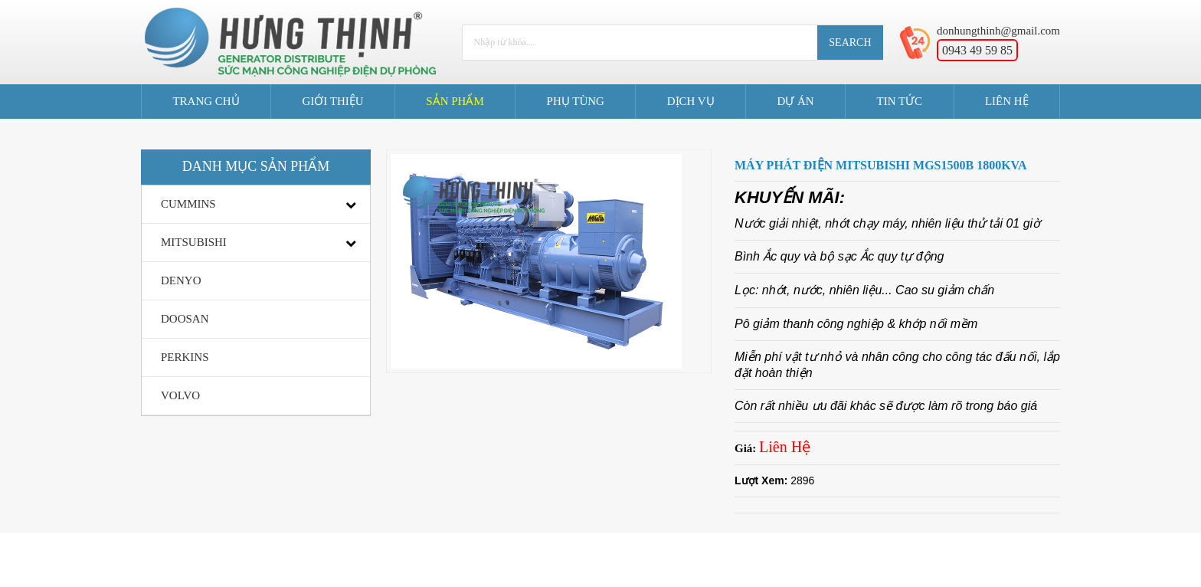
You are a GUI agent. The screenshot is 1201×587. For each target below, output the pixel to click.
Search (850, 42)
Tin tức (899, 101)
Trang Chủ (205, 101)
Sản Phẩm (454, 101)
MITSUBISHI (194, 242)
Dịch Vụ (691, 101)
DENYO (181, 280)
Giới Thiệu (332, 101)
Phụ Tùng (575, 101)
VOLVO (180, 395)
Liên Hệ (1007, 101)
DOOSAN (185, 319)
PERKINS (185, 357)
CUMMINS (188, 204)
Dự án (795, 101)
